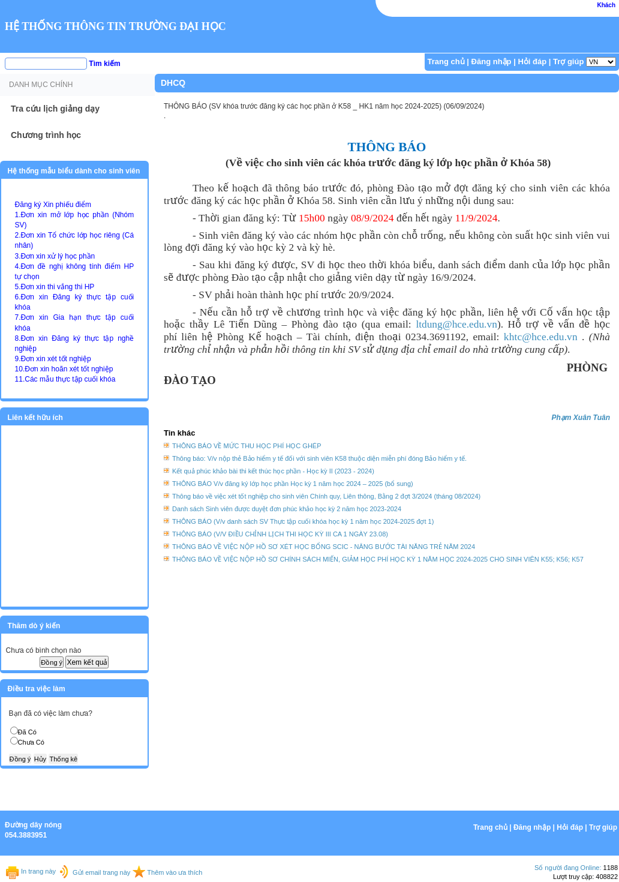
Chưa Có (31, 742)
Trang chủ (446, 61)
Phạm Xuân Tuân (581, 417)
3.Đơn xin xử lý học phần (55, 256)
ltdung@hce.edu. (456, 324)
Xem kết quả (87, 662)
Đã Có (27, 732)
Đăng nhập (491, 61)
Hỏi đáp (532, 61)
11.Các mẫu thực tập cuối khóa (65, 379)
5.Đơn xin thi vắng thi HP (55, 287)
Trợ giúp (568, 61)
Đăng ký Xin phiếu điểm (53, 204)
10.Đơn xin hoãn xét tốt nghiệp (64, 369)
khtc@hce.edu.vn (541, 337)
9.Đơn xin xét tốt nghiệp (53, 359)
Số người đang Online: (568, 867)
